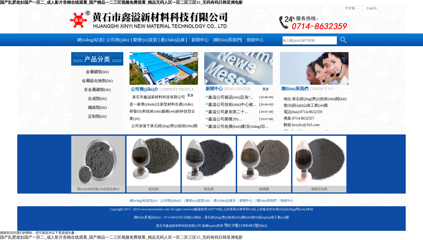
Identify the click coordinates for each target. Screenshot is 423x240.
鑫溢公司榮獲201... (225, 119)
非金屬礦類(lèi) (97, 89)
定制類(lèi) (97, 116)
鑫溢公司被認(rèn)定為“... (230, 97)
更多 (190, 95)
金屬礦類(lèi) (97, 72)
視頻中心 (255, 40)
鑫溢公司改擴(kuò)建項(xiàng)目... (238, 126)
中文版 (350, 8)
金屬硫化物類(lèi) (97, 81)
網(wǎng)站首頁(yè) (90, 42)
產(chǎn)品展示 (173, 42)
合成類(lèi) (97, 98)
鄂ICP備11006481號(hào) (245, 225)
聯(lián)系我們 (227, 40)
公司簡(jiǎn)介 (117, 42)
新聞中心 (200, 40)
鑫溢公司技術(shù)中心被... (232, 104)
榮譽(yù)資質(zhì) (145, 42)
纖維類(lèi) (97, 107)
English (372, 8)
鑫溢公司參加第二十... (228, 112)
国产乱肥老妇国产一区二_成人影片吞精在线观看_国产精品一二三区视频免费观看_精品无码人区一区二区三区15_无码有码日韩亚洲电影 (121, 2)
